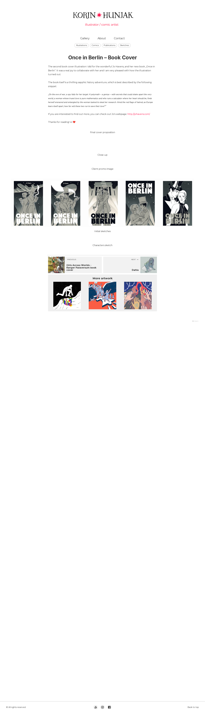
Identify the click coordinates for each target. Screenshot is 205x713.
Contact (119, 38)
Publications (109, 45)
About (102, 38)
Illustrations (81, 45)
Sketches (124, 45)
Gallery (85, 38)
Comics (95, 45)
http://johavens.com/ (138, 114)
